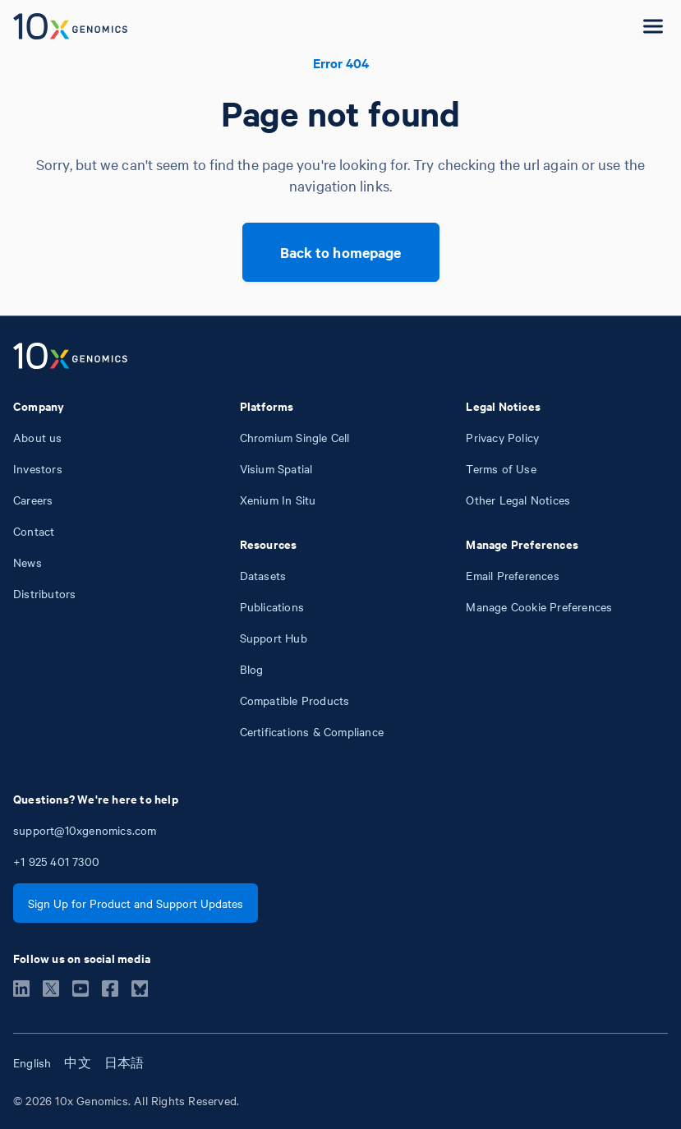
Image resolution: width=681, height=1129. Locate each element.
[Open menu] (653, 26)
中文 (77, 1062)
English (32, 1062)
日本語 (124, 1062)
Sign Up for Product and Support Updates (135, 903)
